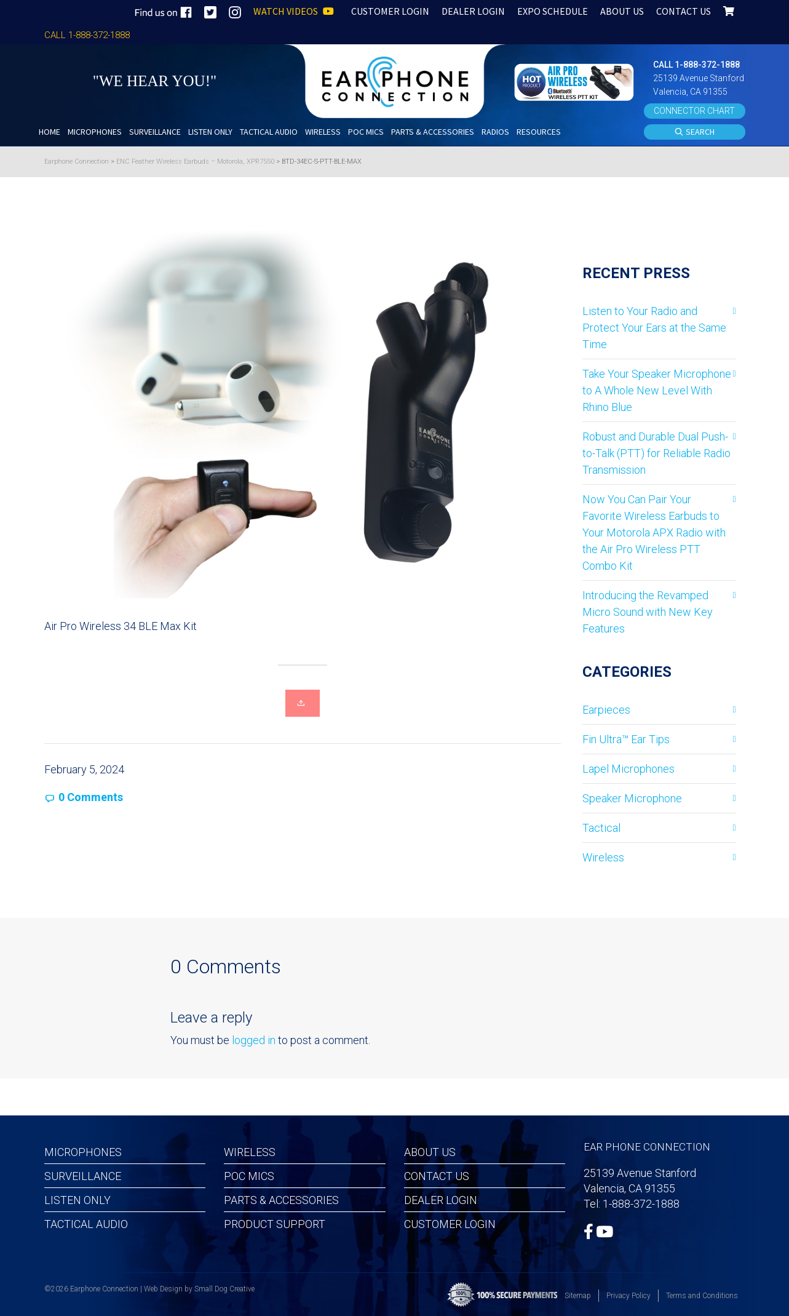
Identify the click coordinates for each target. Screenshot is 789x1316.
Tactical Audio (86, 1224)
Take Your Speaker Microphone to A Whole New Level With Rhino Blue (656, 390)
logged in (254, 1040)
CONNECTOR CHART (694, 111)
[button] (575, 81)
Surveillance (82, 1176)
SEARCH (694, 132)
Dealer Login (440, 1200)
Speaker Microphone (632, 798)
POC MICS (249, 1176)
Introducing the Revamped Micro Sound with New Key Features (647, 612)
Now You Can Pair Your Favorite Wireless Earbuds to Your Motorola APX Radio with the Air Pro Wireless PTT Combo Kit (654, 532)
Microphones (83, 1152)
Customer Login (450, 1224)
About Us (430, 1152)
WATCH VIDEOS (293, 11)
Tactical (601, 827)
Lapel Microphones (628, 768)
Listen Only (77, 1200)
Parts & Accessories (281, 1200)
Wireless (603, 857)
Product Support (274, 1224)
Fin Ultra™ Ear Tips (626, 739)
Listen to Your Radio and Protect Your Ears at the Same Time (654, 328)
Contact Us (436, 1176)
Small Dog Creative (224, 1289)
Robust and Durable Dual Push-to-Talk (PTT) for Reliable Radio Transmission (656, 453)
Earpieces (606, 709)
